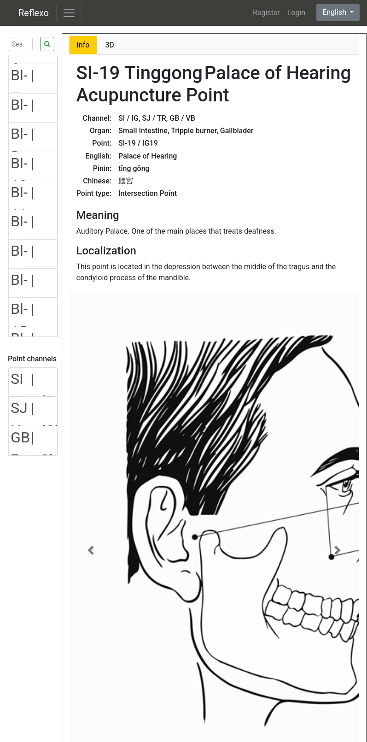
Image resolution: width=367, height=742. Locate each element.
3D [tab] (109, 45)
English (335, 12)
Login (296, 12)
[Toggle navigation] (69, 13)
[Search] (20, 44)
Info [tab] (83, 45)
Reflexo (33, 12)
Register (266, 12)
